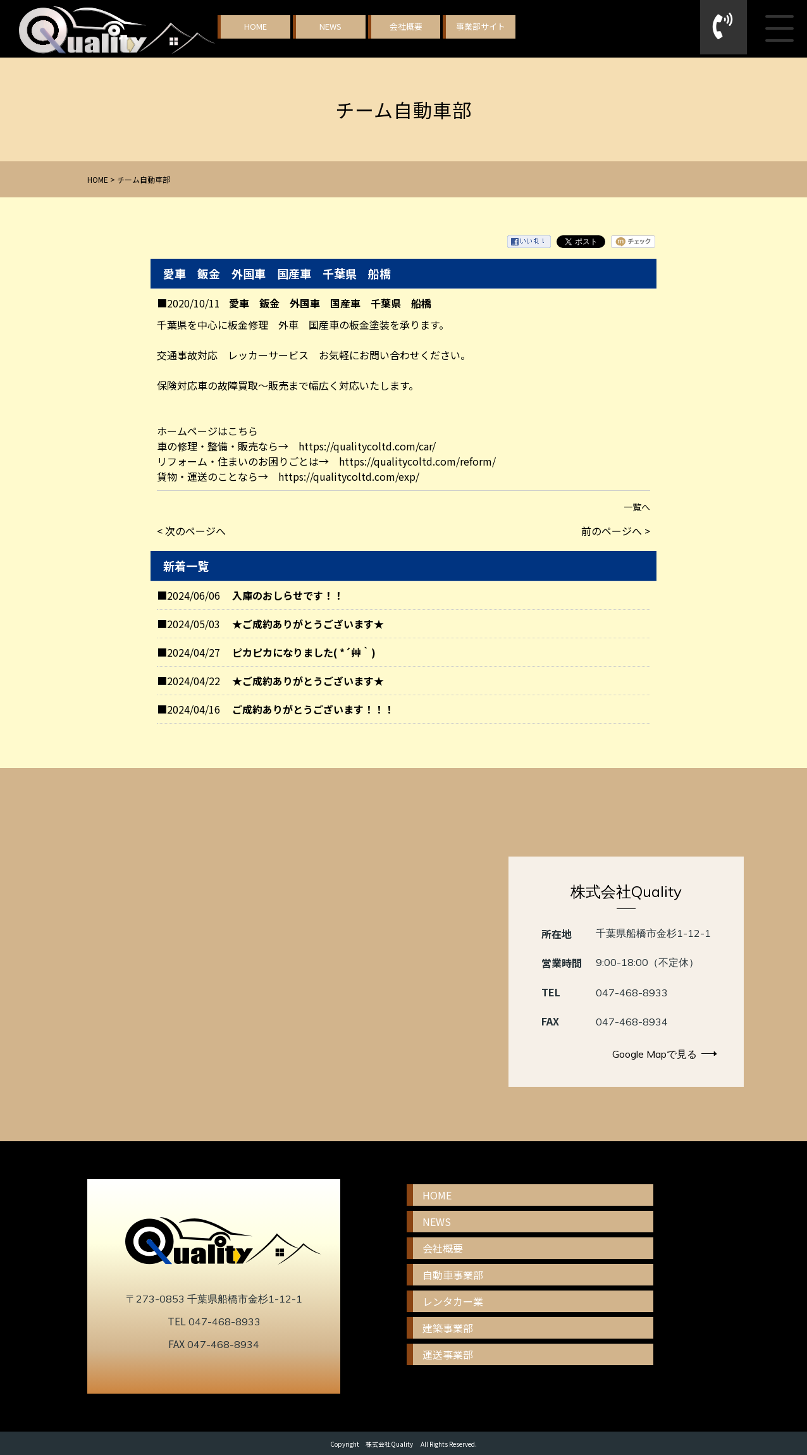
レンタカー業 (452, 1301)
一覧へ (637, 506)
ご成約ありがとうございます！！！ (313, 709)
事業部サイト (480, 26)
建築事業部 (447, 1327)
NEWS (330, 26)
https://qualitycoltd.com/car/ (367, 446)
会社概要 (406, 26)
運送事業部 (447, 1354)
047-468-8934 (632, 1021)
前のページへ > (615, 530)
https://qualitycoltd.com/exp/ (348, 476)
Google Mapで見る (664, 1054)
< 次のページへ (191, 530)
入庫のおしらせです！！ (287, 595)
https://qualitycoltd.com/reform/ (417, 461)
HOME (255, 26)
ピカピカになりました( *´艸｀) (304, 652)
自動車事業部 (452, 1274)
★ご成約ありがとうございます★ (308, 623)
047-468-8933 (632, 992)
